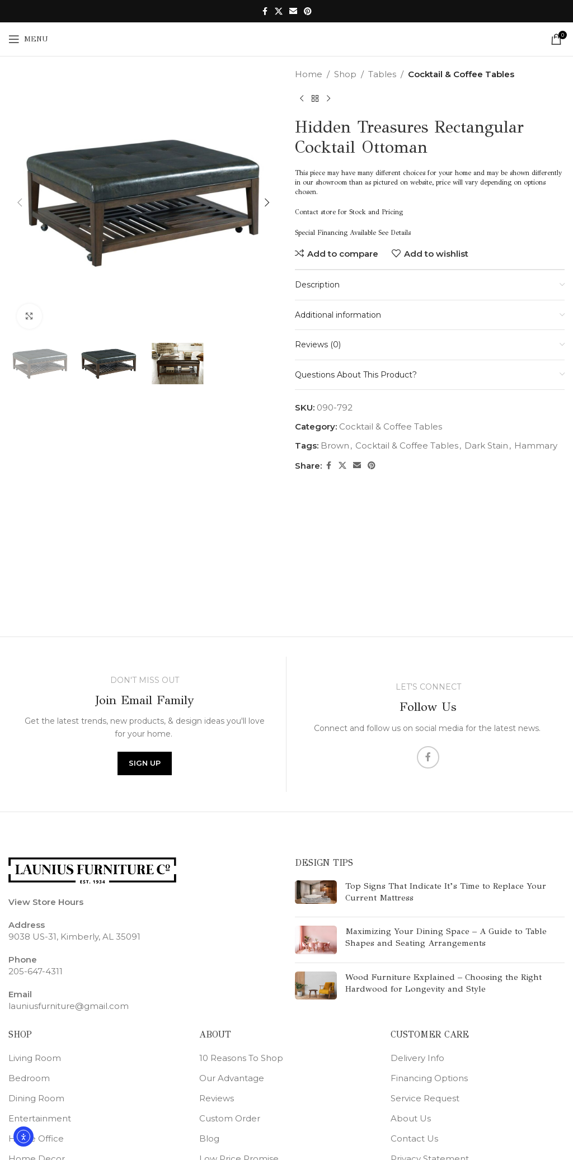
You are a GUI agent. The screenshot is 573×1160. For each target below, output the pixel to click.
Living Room (34, 1058)
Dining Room (36, 1098)
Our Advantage (231, 1078)
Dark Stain (486, 445)
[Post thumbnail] (316, 894)
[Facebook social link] (264, 11)
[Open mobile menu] (28, 39)
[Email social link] (293, 11)
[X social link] (278, 11)
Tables (382, 74)
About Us (411, 1118)
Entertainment (39, 1118)
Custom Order (229, 1118)
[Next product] (328, 99)
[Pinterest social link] (307, 11)
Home (308, 74)
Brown (335, 445)
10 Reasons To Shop (241, 1058)
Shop (345, 74)
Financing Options (429, 1078)
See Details (394, 233)
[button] (19, 202)
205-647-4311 (35, 971)
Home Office (36, 1138)
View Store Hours (45, 902)
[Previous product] (301, 99)
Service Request (425, 1098)
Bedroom (29, 1078)
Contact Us (414, 1138)
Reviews (216, 1098)
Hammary (535, 445)
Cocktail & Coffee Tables (461, 74)
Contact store (315, 212)
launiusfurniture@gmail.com (68, 1006)
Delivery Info (417, 1058)
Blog (209, 1138)
